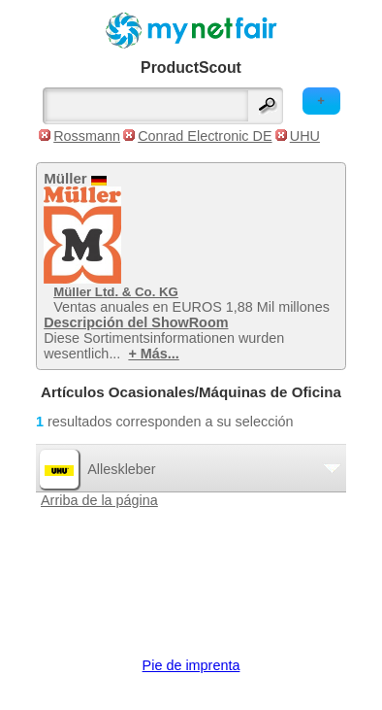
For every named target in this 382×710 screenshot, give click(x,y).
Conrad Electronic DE (204, 136)
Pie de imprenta (191, 665)
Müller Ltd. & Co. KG (115, 292)
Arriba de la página (99, 500)
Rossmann (86, 136)
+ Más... (153, 353)
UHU (305, 136)
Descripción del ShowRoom (136, 322)
